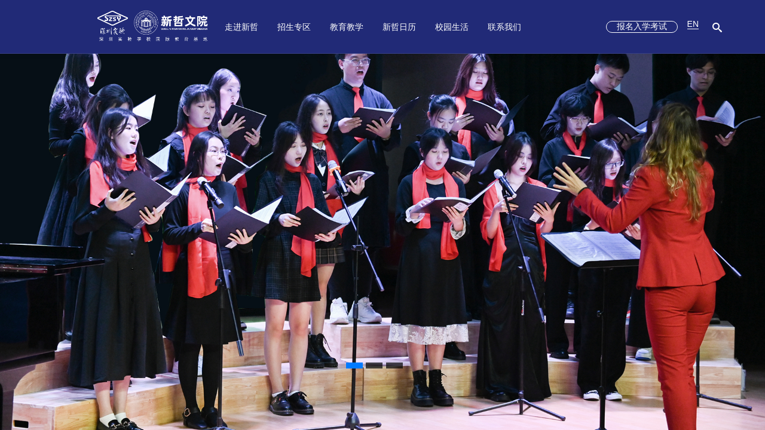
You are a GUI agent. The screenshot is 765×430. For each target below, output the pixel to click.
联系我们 (504, 27)
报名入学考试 (642, 26)
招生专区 (294, 27)
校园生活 (452, 27)
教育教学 (346, 27)
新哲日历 (399, 27)
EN (693, 24)
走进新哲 (241, 27)
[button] (354, 365)
